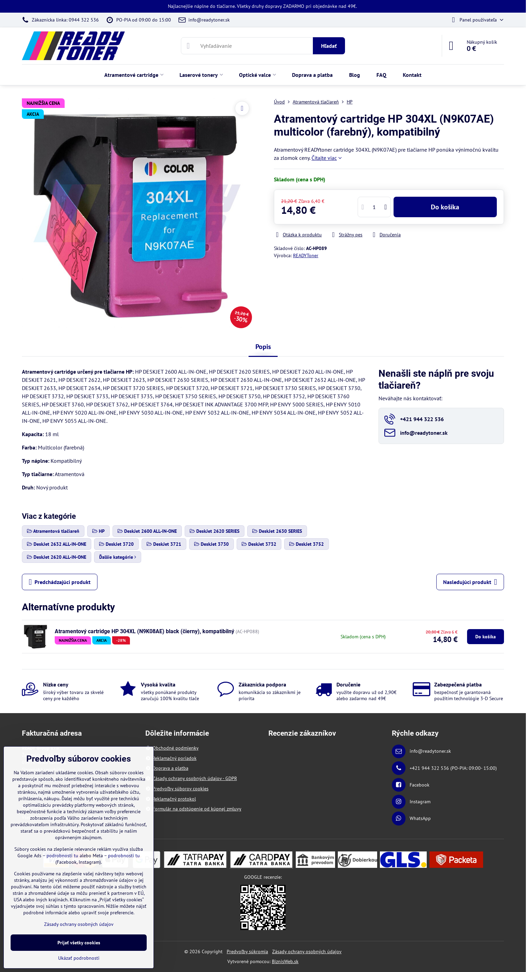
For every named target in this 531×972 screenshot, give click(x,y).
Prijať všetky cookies (78, 943)
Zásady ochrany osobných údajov (307, 951)
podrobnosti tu (62, 855)
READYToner (305, 255)
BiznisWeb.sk (285, 961)
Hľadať (329, 45)
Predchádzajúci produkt (60, 582)
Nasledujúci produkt (470, 582)
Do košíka (445, 207)
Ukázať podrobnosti (78, 958)
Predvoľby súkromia (247, 951)
